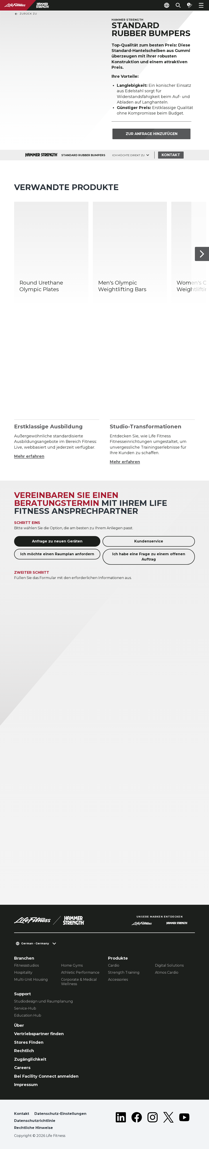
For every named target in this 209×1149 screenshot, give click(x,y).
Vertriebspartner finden (39, 1033)
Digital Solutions (169, 965)
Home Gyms (72, 965)
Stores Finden (28, 1042)
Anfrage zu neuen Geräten (57, 541)
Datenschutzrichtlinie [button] (34, 1121)
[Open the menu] (201, 5)
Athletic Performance (80, 972)
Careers (22, 1067)
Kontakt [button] (21, 1114)
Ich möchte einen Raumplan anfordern (57, 554)
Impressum (26, 1084)
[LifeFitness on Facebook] (136, 1121)
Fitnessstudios (26, 965)
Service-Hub (25, 1008)
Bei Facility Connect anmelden (46, 1076)
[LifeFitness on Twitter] (168, 1121)
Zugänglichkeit (30, 1059)
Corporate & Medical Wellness (79, 981)
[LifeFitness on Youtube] (184, 1121)
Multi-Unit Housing (31, 979)
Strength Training (124, 972)
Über (19, 1025)
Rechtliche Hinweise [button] (33, 1128)
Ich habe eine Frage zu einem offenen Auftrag (148, 556)
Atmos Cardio (166, 972)
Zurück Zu (25, 14)
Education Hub (27, 1015)
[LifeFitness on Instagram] (152, 1121)
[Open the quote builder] (189, 5)
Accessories (118, 979)
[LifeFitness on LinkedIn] (121, 1121)
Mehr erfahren (29, 456)
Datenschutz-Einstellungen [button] (60, 1114)
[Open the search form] (178, 5)
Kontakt (171, 155)
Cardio (113, 965)
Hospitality (23, 972)
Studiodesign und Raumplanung (43, 1001)
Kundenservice (148, 541)
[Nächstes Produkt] (202, 254)
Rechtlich (24, 1050)
